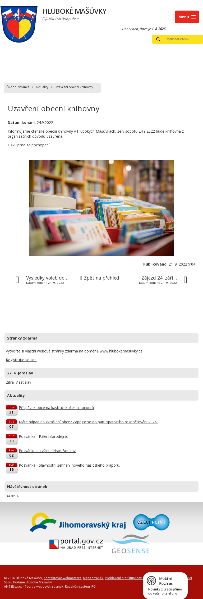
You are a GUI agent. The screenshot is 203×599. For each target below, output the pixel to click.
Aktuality (42, 87)
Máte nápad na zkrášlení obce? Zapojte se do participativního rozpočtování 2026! (88, 421)
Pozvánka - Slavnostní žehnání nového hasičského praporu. (69, 465)
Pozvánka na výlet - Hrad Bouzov (47, 450)
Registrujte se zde (21, 359)
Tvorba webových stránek (44, 586)
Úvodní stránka (17, 87)
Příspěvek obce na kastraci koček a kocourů (56, 407)
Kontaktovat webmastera (62, 578)
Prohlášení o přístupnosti (123, 578)
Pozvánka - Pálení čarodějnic (43, 436)
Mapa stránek (93, 578)
